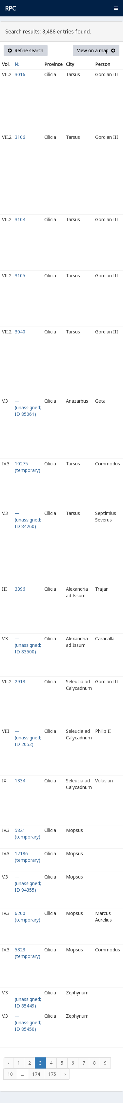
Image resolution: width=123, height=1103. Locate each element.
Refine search (25, 50)
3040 (20, 332)
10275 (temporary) (27, 466)
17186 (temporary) (27, 856)
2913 (20, 681)
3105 (20, 275)
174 (36, 1074)
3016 (20, 74)
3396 (20, 589)
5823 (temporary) (27, 952)
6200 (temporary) (27, 916)
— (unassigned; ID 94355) (28, 883)
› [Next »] (65, 1074)
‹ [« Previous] (8, 1063)
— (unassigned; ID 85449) (28, 999)
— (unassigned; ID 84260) (28, 519)
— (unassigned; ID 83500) (28, 645)
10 (10, 1074)
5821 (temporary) (27, 833)
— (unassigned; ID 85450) (28, 1022)
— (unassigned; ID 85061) (28, 407)
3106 (20, 137)
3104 (20, 219)
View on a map (96, 50)
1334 (20, 780)
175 (52, 1074)
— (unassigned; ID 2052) (28, 737)
